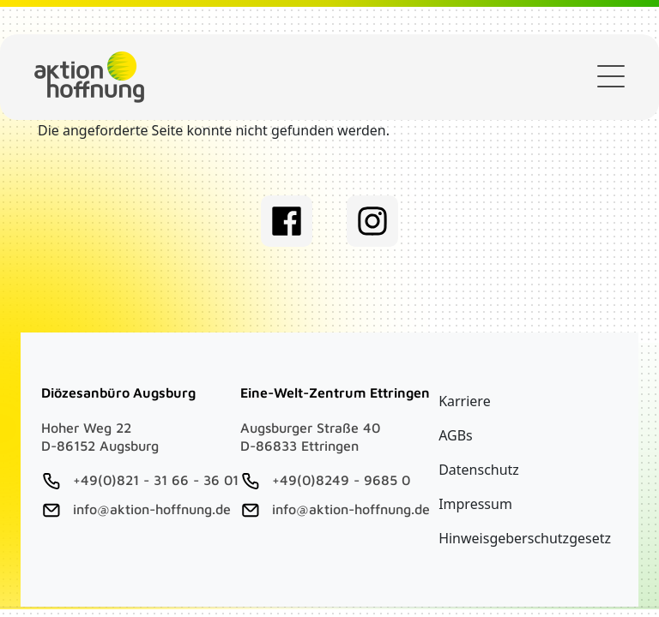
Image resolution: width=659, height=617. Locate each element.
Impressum (475, 503)
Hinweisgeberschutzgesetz (524, 538)
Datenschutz (478, 469)
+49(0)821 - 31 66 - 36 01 (156, 480)
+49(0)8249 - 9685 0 (341, 480)
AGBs (455, 435)
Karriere (464, 401)
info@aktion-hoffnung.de (152, 509)
